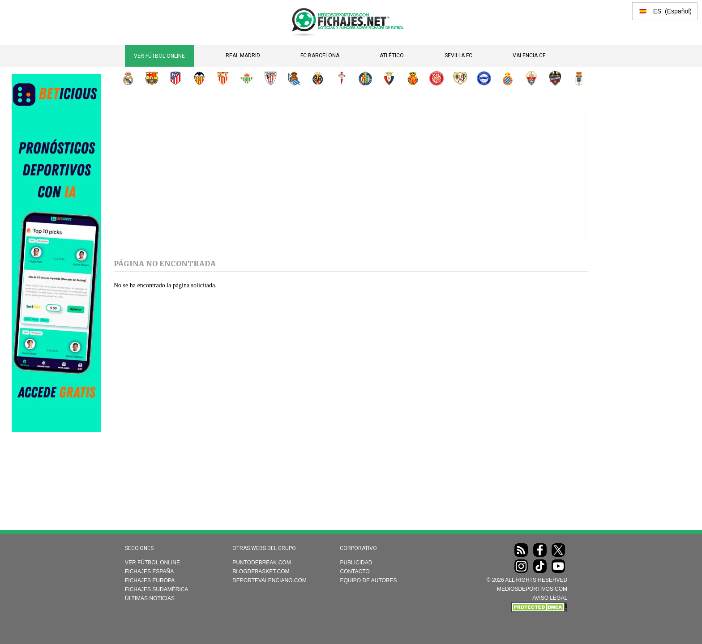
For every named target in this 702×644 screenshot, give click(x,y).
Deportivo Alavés (484, 78)
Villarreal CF (318, 78)
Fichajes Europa (150, 580)
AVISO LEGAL (549, 598)
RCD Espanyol (508, 78)
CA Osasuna (389, 78)
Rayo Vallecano (460, 78)
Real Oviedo (579, 78)
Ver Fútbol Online (159, 56)
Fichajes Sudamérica (156, 589)
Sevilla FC (458, 55)
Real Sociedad (294, 78)
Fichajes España (149, 571)
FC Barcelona (319, 55)
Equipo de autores (368, 580)
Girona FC (436, 78)
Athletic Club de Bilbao (270, 78)
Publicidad (356, 562)
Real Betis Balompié (247, 78)
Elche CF (531, 78)
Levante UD (555, 78)
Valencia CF (529, 55)
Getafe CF (365, 78)
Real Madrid (243, 55)
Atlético (392, 55)
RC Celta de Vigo (341, 78)
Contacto (354, 571)
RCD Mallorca (413, 78)
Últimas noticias (150, 598)
